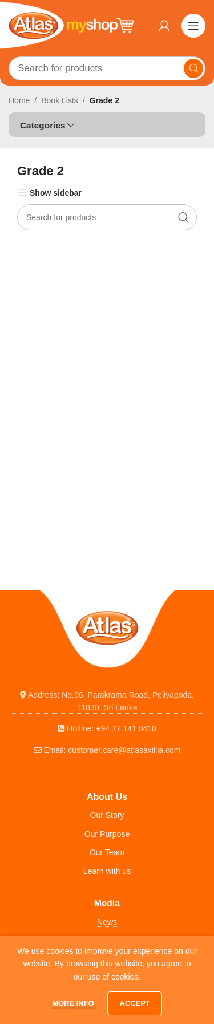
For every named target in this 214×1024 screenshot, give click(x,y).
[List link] (107, 701)
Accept (134, 1003)
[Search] (107, 68)
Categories (43, 125)
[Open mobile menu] (193, 25)
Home (19, 100)
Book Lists (59, 100)
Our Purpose (107, 834)
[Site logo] (71, 24)
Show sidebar (56, 192)
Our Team (107, 852)
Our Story (107, 815)
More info (74, 1003)
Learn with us (107, 871)
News (107, 921)
